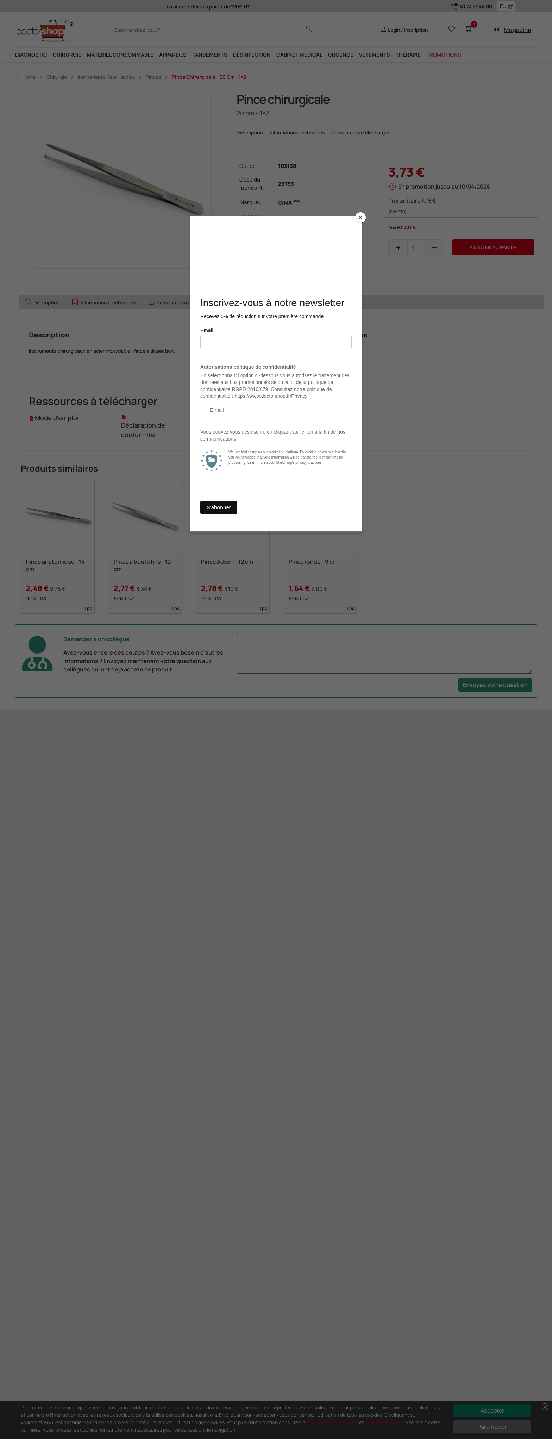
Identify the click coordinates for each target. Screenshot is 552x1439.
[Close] (360, 217)
